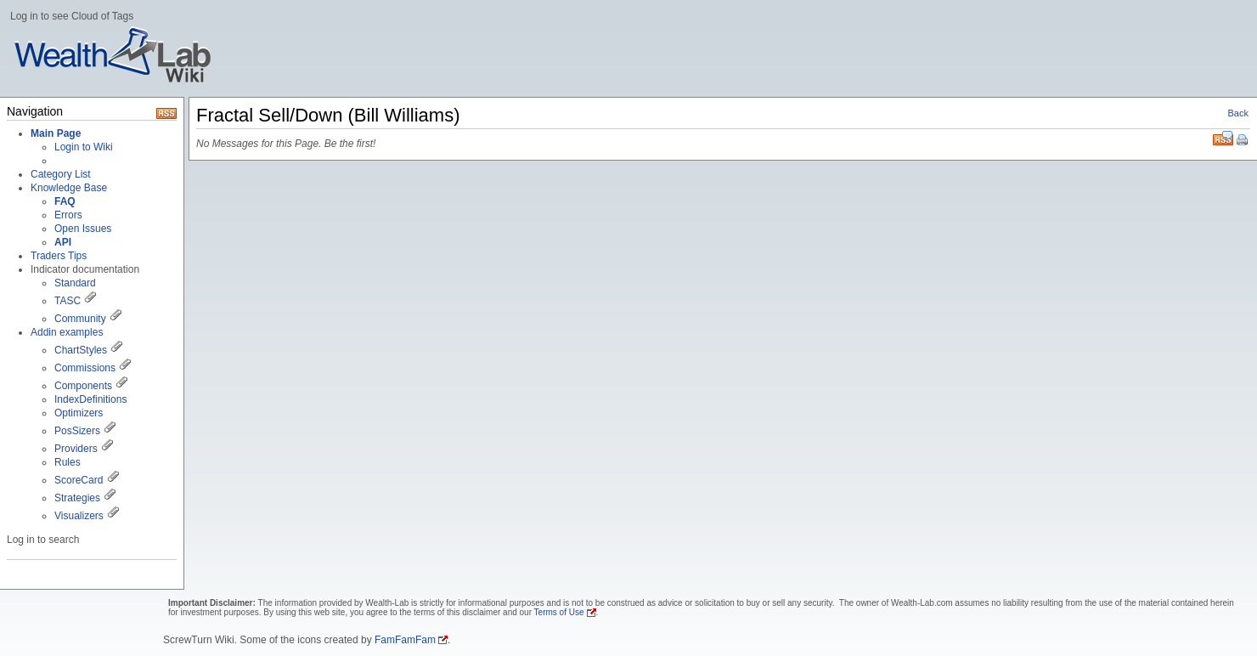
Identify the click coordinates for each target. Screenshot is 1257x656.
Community (80, 319)
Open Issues (82, 229)
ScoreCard (78, 480)
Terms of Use (559, 612)
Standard (75, 283)
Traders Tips (59, 256)
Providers (76, 449)
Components (83, 386)
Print (1243, 141)
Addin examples (67, 332)
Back (1238, 113)
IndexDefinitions (90, 399)
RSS (1223, 138)
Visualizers (79, 516)
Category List (61, 174)
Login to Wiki (83, 147)
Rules (67, 462)
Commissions (85, 368)
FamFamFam (405, 640)
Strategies (77, 498)
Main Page (56, 133)
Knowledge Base (69, 188)
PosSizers (77, 431)
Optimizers (78, 413)
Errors (68, 215)
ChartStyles (80, 350)
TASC (67, 301)
